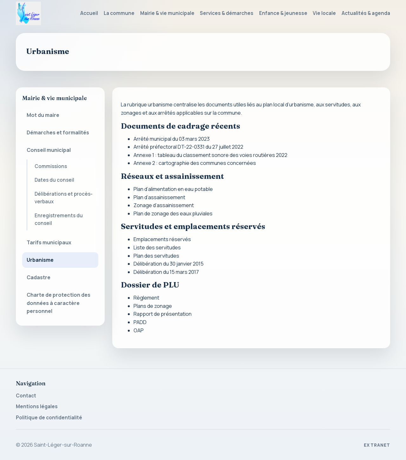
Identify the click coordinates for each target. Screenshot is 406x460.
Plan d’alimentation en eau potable (173, 189)
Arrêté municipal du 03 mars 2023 (172, 138)
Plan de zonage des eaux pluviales (173, 213)
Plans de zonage (153, 305)
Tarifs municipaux (49, 242)
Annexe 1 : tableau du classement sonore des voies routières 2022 (210, 155)
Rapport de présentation (163, 313)
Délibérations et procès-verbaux (64, 198)
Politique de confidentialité (49, 417)
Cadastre (38, 277)
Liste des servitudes (157, 247)
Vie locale (324, 13)
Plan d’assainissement (159, 197)
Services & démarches (226, 13)
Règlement (146, 297)
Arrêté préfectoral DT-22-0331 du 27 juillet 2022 (188, 146)
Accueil (89, 13)
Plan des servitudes (156, 255)
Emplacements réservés (162, 239)
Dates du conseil (54, 180)
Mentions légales (37, 406)
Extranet (377, 445)
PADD (140, 322)
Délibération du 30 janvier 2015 (169, 263)
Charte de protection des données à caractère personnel (58, 303)
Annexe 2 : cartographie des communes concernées (195, 162)
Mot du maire (43, 115)
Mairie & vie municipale (167, 13)
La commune (119, 13)
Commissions (51, 166)
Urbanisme (40, 259)
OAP (139, 330)
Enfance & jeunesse (283, 13)
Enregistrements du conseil (59, 219)
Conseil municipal (49, 149)
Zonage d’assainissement (164, 205)
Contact (26, 395)
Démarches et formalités (58, 132)
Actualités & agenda (366, 13)
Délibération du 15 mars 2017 (166, 271)
